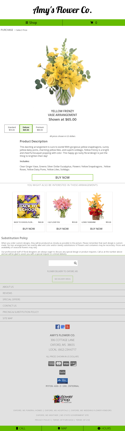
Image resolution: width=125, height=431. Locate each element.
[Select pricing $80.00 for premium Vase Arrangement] (40, 129)
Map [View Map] (62, 428)
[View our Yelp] (67, 328)
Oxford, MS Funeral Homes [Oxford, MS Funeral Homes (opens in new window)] (28, 410)
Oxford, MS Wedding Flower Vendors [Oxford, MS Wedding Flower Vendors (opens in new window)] (91, 410)
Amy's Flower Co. (62, 9)
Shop (31, 22)
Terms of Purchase (63, 420)
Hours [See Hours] (104, 428)
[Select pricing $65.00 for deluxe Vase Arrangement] (26, 129)
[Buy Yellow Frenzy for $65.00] (62, 177)
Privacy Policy (43, 420)
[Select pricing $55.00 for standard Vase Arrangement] (11, 129)
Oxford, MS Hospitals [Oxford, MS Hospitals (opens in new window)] (57, 410)
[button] (62, 381)
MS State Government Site (75, 415)
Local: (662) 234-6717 (62, 349)
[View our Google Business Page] (62, 328)
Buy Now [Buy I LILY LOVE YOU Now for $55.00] (62, 228)
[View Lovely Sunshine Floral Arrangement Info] (96, 206)
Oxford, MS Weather (47, 415)
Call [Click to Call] (20, 428)
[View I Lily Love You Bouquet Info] (62, 206)
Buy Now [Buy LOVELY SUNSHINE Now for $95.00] (96, 228)
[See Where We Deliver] (62, 279)
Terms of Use (83, 420)
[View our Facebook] (57, 328)
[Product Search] (63, 263)
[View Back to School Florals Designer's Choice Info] (28, 206)
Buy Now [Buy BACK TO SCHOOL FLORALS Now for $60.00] (29, 228)
